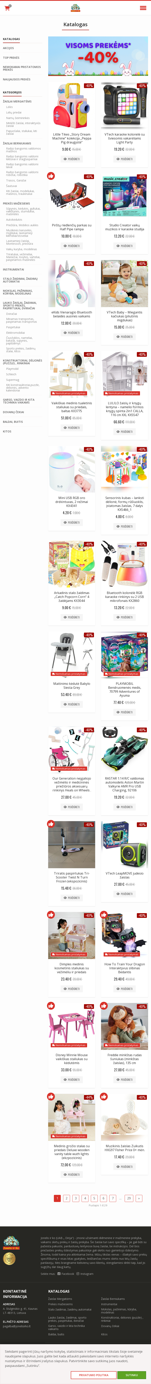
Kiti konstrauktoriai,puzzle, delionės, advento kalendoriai (23, 388)
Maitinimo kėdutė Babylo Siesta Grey (71, 686)
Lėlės (9, 107)
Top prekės (11, 57)
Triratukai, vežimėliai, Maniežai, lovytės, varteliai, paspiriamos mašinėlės (23, 257)
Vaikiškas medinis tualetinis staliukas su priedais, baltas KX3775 (72, 407)
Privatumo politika (93, 1375)
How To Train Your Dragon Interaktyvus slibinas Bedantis (124, 968)
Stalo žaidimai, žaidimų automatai (20, 280)
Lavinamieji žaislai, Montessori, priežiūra (19, 242)
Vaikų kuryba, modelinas (21, 249)
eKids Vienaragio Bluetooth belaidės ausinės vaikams (72, 314)
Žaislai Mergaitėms (17, 101)
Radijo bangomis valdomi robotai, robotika (22, 173)
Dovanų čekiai (13, 412)
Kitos (7, 431)
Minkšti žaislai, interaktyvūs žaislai (23, 124)
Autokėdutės (14, 219)
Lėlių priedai (13, 112)
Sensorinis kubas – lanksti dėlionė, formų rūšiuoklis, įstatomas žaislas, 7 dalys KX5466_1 (124, 504)
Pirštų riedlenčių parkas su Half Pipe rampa (71, 227)
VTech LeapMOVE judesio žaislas (125, 875)
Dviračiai (11, 313)
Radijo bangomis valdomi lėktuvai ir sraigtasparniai (22, 158)
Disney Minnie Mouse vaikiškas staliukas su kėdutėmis (72, 1059)
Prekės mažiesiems (16, 203)
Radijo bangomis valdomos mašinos (23, 150)
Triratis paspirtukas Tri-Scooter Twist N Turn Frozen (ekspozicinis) (72, 877)
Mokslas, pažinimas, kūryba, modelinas (18, 292)
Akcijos (8, 48)
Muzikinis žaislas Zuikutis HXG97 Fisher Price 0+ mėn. (125, 1148)
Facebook (66, 1274)
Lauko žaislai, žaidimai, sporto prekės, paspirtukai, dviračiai (20, 305)
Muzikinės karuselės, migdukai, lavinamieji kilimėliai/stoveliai (19, 233)
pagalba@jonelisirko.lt (17, 1326)
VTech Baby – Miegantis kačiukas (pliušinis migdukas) (124, 316)
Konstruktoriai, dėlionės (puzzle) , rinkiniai (22, 362)
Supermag (12, 379)
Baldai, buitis (13, 421)
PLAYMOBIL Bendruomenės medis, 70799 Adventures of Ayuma (124, 689)
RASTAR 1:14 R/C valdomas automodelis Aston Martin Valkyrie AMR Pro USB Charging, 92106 (124, 784)
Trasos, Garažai (16, 180)
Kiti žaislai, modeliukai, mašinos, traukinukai (20, 192)
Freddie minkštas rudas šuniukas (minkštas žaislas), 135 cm (125, 1059)
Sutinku (132, 1375)
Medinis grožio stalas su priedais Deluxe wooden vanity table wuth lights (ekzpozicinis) (72, 1152)
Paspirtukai (13, 327)
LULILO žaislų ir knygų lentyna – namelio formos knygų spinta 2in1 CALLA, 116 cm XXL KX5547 (125, 409)
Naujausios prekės (16, 79)
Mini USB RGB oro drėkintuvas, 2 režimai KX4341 (71, 502)
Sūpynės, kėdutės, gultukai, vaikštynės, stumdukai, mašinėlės (23, 211)
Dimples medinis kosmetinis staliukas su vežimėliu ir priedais (71, 968)
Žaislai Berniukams (17, 143)
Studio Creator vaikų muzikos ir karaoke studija (124, 227)
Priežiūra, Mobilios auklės (22, 225)
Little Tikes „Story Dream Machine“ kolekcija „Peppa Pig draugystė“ (71, 138)
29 (129, 1198)
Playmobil (12, 368)
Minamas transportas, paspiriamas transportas (21, 320)
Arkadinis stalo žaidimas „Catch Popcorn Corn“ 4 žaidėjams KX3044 (71, 597)
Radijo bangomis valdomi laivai (22, 165)
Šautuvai (11, 186)
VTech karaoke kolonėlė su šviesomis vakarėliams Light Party (125, 138)
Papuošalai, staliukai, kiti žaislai (21, 132)
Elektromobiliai (15, 332)
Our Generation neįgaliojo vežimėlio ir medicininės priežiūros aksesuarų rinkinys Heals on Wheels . (71, 784)
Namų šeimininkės (18, 118)
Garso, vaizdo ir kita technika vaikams (18, 401)
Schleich (11, 374)
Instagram (84, 1274)
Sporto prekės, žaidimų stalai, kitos (21, 350)
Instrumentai (13, 269)
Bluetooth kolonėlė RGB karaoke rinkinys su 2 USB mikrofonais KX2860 (124, 597)
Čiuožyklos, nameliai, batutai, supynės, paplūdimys (19, 340)
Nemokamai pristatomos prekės (22, 68)
